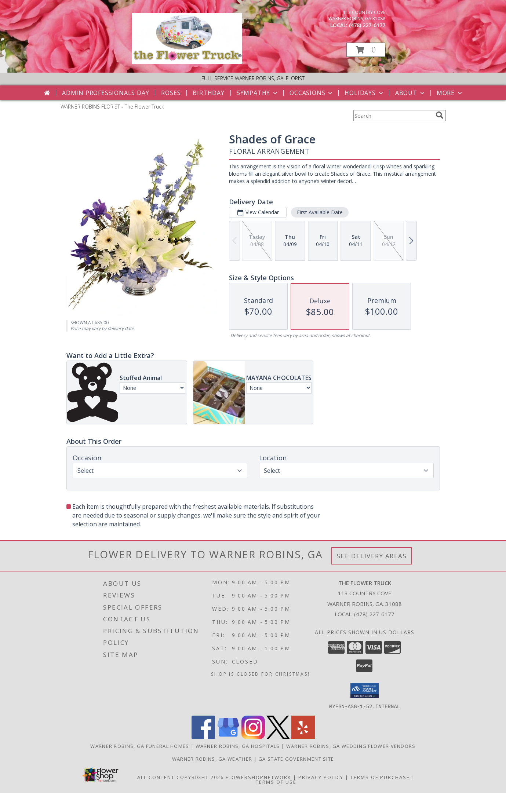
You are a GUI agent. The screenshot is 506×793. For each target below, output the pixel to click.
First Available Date (319, 212)
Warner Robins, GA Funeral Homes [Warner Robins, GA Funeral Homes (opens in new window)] (139, 745)
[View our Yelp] (303, 736)
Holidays (364, 93)
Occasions (312, 93)
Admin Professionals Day (105, 93)
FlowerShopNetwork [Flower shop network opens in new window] (258, 777)
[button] (365, 50)
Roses (171, 93)
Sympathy (258, 93)
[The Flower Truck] (187, 62)
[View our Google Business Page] (228, 736)
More (450, 93)
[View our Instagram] (253, 736)
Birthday (208, 93)
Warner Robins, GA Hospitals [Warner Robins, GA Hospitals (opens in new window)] (238, 745)
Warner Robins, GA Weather (212, 758)
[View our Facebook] (203, 736)
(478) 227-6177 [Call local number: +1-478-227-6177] (367, 25)
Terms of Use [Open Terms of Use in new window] (276, 781)
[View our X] (278, 736)
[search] (439, 115)
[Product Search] (393, 115)
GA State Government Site (296, 758)
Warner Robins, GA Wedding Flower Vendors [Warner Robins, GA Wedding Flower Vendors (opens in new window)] (351, 745)
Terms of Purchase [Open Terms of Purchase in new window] (380, 777)
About (410, 93)
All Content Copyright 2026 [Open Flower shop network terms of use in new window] (180, 777)
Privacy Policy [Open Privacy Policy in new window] (320, 777)
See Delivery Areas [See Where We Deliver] (372, 556)
